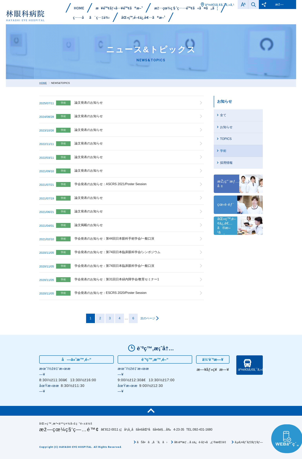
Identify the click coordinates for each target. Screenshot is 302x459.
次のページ (147, 318)
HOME (43, 82)
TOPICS (226, 138)
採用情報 (226, 162)
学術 (223, 150)
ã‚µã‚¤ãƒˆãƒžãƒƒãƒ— (249, 442)
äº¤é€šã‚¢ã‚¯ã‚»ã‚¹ (250, 373)
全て (223, 115)
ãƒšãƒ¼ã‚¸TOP (151, 411)
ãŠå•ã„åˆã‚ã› (152, 442)
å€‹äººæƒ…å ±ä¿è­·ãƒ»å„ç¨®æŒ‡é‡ (201, 442)
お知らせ (224, 101)
